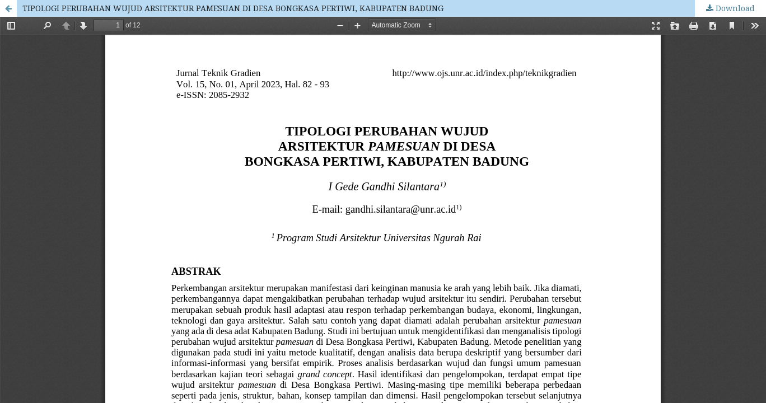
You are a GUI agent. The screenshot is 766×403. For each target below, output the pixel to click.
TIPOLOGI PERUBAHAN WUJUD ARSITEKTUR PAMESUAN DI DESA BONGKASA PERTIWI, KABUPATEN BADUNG (232, 8)
